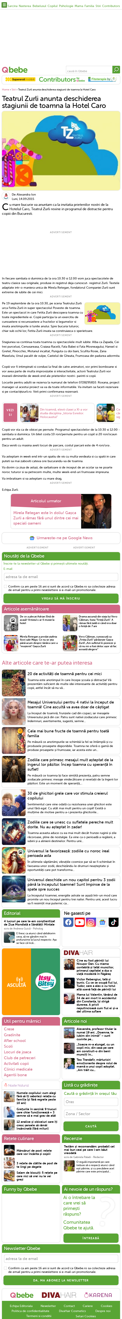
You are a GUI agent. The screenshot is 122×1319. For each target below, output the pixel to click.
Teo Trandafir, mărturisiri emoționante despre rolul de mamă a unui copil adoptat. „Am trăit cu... (97, 1063)
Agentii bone (15, 1074)
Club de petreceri (19, 1056)
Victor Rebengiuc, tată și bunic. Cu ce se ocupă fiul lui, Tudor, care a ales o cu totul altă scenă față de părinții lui (97, 983)
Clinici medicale (18, 1068)
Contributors (111, 6)
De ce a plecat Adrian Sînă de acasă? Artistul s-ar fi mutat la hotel (37, 618)
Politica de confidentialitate (30, 1310)
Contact (69, 1305)
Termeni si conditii (38, 1315)
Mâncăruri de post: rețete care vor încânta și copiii (34, 1151)
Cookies (106, 1305)
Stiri (98, 6)
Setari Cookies (86, 1315)
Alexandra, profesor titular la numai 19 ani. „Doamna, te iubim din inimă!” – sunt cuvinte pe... (96, 1033)
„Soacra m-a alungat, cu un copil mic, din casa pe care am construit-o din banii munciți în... (95, 1048)
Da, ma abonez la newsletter (61, 1279)
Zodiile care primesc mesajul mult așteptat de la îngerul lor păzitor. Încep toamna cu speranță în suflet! (70, 763)
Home (5, 89)
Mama (79, 6)
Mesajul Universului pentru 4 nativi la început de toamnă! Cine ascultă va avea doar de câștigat (70, 703)
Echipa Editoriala (21, 1305)
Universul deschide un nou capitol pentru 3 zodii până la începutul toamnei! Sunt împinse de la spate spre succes (71, 883)
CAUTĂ (91, 1125)
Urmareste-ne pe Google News (60, 537)
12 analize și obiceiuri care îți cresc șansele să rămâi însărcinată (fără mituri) (37, 1124)
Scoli (8, 1045)
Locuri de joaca (17, 1051)
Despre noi (102, 1310)
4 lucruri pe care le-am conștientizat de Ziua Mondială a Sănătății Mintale (29, 922)
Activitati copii (16, 1062)
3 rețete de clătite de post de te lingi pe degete (37, 1164)
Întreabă (90, 1237)
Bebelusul (39, 6)
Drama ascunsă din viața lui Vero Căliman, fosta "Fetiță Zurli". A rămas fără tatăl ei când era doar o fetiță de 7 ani (98, 620)
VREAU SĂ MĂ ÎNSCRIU (61, 597)
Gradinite (12, 1033)
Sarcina (12, 6)
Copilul (53, 6)
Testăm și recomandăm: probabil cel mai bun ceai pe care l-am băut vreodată (89, 1149)
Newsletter (48, 1305)
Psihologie (66, 6)
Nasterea (25, 6)
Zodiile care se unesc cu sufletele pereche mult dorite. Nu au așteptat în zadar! (70, 823)
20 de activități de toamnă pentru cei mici (64, 672)
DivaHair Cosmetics (72, 1310)
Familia (89, 6)
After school (15, 1039)
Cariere (88, 1305)
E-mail (7, 567)
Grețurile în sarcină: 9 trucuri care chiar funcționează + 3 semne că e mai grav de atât (37, 1111)
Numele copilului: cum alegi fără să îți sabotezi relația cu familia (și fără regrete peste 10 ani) (36, 1096)
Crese (9, 1028)
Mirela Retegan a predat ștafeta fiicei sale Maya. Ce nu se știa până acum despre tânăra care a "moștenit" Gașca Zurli (39, 640)
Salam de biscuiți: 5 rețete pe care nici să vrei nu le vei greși (37, 1175)
